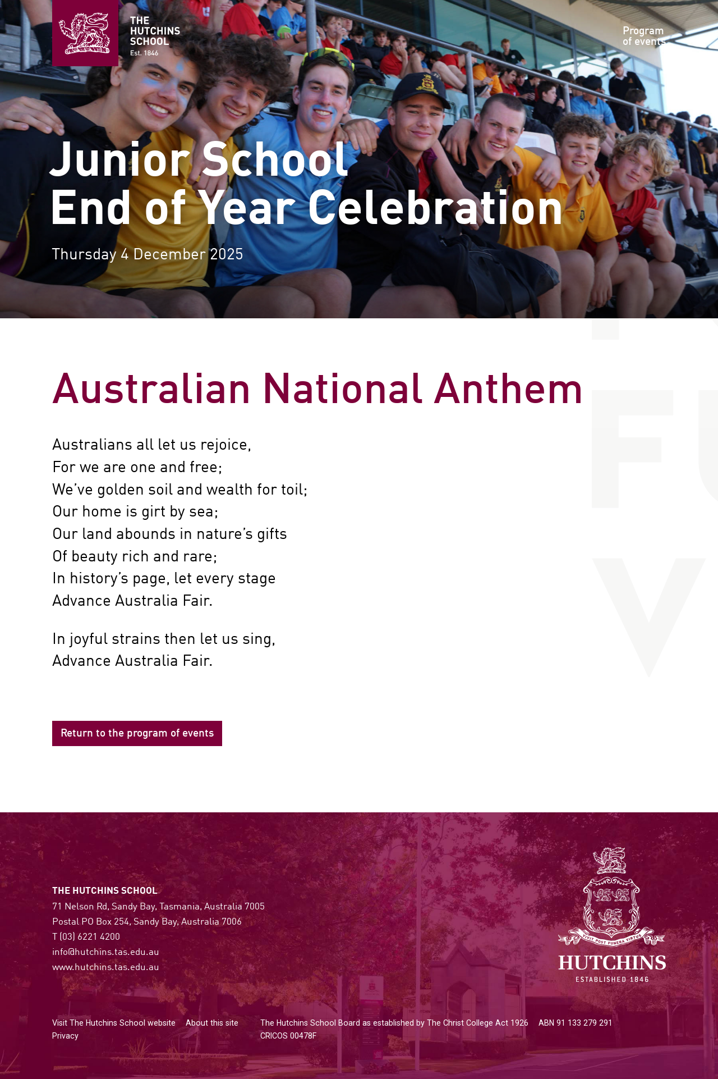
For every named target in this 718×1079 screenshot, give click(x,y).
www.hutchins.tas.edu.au (105, 967)
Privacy (65, 1035)
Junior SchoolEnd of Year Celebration (306, 187)
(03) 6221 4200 (89, 937)
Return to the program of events (137, 734)
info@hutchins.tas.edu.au (105, 952)
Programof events (644, 36)
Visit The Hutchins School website (114, 1022)
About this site (212, 1022)
